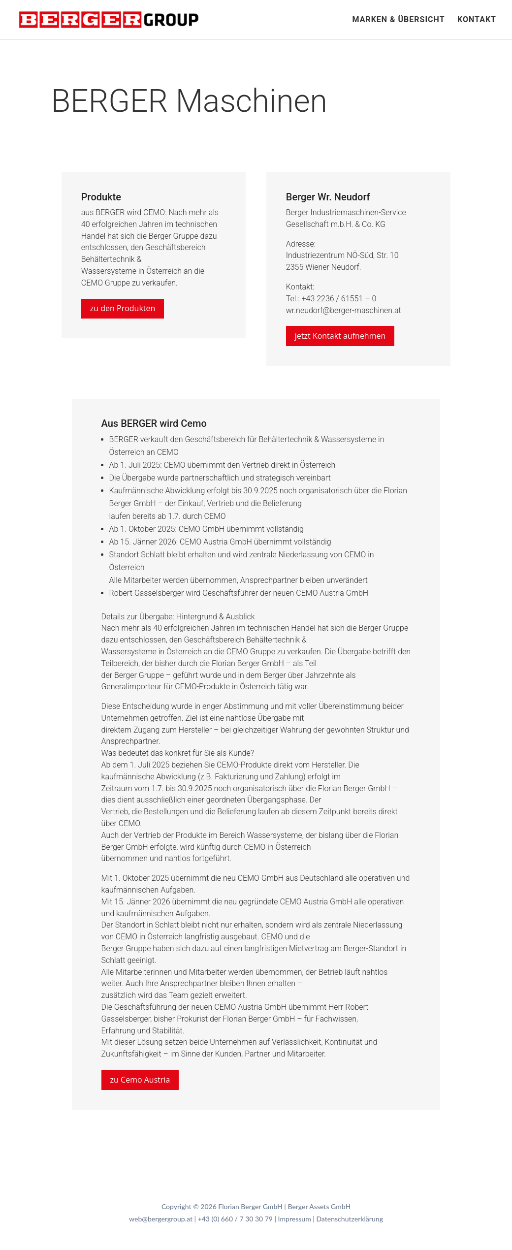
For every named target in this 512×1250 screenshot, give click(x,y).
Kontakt (476, 20)
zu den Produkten (123, 308)
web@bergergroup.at (160, 1219)
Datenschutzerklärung (349, 1219)
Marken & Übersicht (398, 20)
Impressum (294, 1219)
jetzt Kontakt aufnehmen (340, 335)
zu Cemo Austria (140, 1079)
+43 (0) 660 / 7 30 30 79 (235, 1219)
